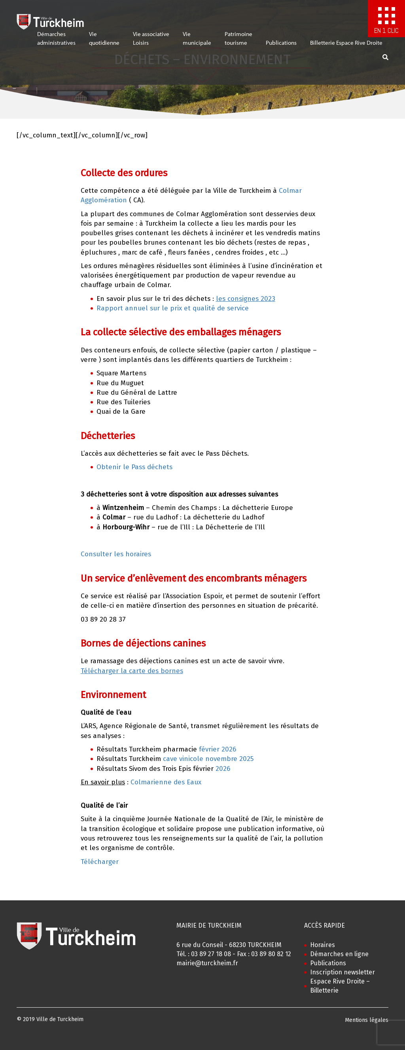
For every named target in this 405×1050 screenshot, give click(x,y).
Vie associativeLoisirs (151, 42)
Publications (281, 46)
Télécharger (100, 862)
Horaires (322, 945)
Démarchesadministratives (56, 42)
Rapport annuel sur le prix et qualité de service (173, 308)
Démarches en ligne (339, 954)
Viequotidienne (104, 42)
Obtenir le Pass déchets (134, 467)
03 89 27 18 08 (211, 954)
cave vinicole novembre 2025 (208, 759)
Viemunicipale (197, 42)
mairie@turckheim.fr (207, 963)
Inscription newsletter (342, 972)
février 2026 (216, 749)
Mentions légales (366, 1020)
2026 (223, 769)
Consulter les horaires (116, 554)
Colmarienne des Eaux (166, 782)
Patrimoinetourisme (238, 42)
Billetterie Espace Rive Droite (346, 46)
